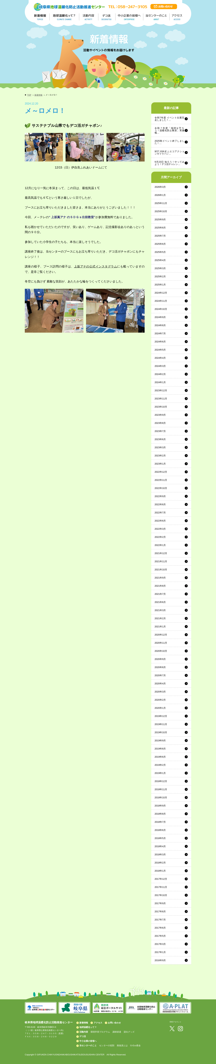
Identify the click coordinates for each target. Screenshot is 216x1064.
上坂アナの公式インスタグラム (95, 266)
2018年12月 (161, 781)
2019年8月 (160, 748)
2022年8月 (160, 504)
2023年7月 (160, 431)
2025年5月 (160, 252)
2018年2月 (160, 862)
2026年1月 (160, 195)
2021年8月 (160, 586)
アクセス (98, 1022)
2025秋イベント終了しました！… (169, 142)
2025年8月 (160, 227)
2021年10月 (161, 569)
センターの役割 (106, 1045)
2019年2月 (160, 765)
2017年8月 (160, 911)
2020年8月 (160, 667)
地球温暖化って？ (88, 1027)
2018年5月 (160, 838)
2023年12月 (161, 390)
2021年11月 (161, 561)
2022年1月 (160, 545)
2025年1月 (160, 284)
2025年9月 (160, 219)
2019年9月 (160, 740)
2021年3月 (160, 610)
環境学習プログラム (100, 1032)
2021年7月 (160, 594)
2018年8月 (160, 813)
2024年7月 (160, 333)
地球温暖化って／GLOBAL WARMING (64, 16)
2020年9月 (160, 659)
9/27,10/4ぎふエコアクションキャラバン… (169, 152)
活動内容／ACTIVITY (88, 16)
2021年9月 (160, 577)
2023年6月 (160, 439)
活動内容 (83, 1032)
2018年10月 (161, 797)
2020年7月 (160, 675)
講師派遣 (116, 1032)
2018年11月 (161, 789)
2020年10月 (161, 651)
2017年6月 (160, 927)
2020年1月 (160, 708)
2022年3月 (160, 529)
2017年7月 (160, 919)
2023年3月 (160, 447)
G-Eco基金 (135, 1045)
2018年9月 (160, 805)
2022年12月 (161, 472)
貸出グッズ (129, 1032)
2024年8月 (160, 325)
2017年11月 (161, 887)
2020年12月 (161, 634)
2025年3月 (160, 268)
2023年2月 (160, 455)
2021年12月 (161, 553)
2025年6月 (160, 244)
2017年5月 (160, 936)
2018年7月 (160, 822)
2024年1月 (160, 382)
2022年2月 (160, 537)
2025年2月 (160, 276)
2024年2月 (160, 374)
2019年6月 (160, 756)
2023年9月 (160, 415)
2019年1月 (160, 773)
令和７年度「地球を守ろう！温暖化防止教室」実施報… (169, 130)
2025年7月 (160, 235)
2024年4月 (160, 358)
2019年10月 (161, 732)
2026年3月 (160, 187)
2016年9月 (160, 960)
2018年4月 (160, 846)
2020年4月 (160, 683)
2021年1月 (160, 626)
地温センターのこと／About (157, 16)
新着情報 (38, 95)
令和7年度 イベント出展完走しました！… (169, 118)
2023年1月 (160, 463)
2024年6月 (160, 341)
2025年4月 (160, 260)
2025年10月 (161, 211)
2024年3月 (160, 366)
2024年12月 (161, 292)
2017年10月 (161, 895)
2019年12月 (161, 716)
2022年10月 (161, 488)
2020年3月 (160, 691)
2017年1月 (160, 952)
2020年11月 (161, 642)
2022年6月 (160, 520)
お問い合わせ (114, 1022)
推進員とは (122, 1045)
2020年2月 (160, 699)
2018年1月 (160, 870)
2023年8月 (160, 423)
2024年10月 (161, 309)
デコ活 (107, 16)
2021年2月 (160, 618)
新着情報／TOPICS (40, 16)
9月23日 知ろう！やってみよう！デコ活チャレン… (169, 162)
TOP (29, 95)
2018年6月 (160, 830)
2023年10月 (161, 406)
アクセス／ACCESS (177, 16)
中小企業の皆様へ (130, 16)
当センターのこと (88, 1045)
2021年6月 (160, 602)
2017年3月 (160, 944)
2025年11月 (161, 203)
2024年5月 (160, 349)
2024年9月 (160, 317)
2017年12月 (161, 879)
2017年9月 (160, 903)
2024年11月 (161, 301)
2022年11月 (161, 480)
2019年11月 (161, 724)
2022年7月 (160, 512)
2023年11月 (161, 398)
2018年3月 (160, 854)
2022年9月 (160, 496)
